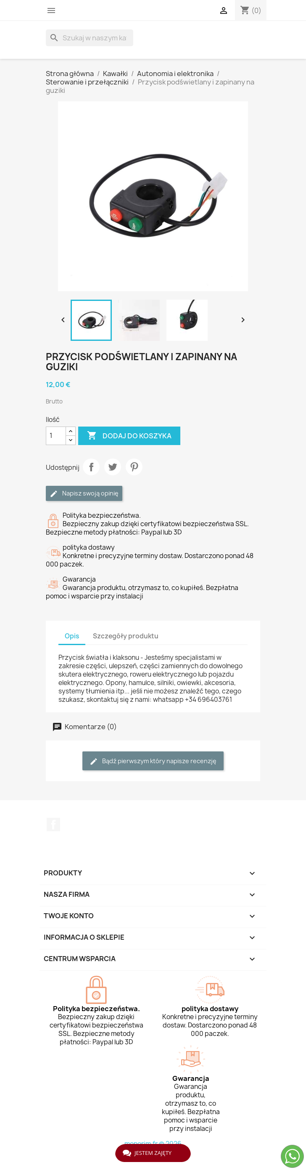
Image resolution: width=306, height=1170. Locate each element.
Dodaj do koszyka (129, 435)
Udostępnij (91, 467)
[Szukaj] (89, 37)
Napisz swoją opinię (84, 493)
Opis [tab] (72, 636)
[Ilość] (56, 436)
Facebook (53, 824)
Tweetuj (112, 467)
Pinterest (134, 467)
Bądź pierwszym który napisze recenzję (153, 761)
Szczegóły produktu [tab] (125, 636)
